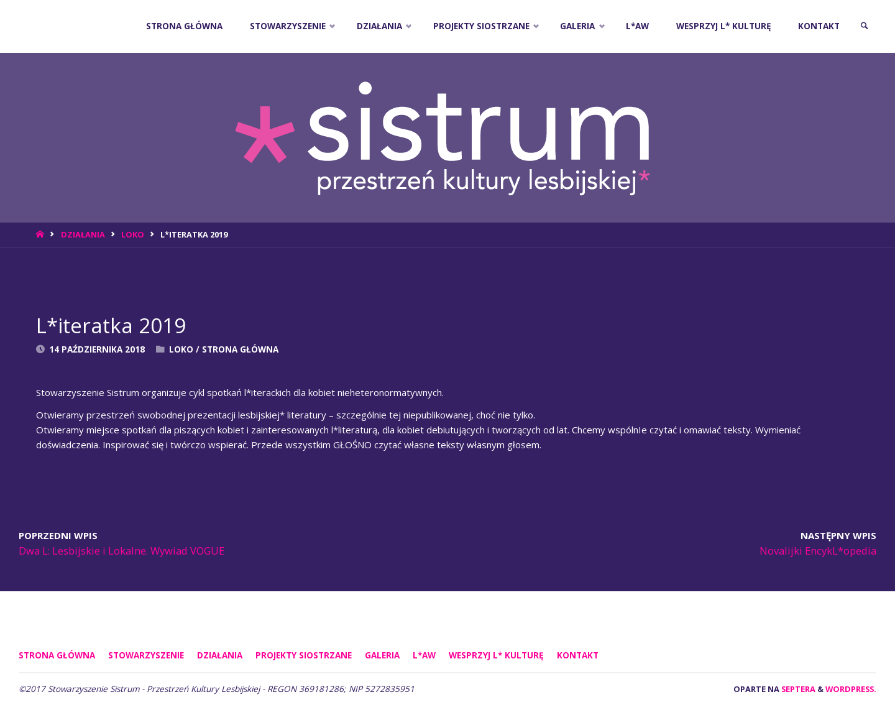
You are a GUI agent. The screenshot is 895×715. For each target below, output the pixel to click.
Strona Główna (240, 349)
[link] (864, 26)
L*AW (424, 655)
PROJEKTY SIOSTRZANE (303, 655)
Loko (132, 234)
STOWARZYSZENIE (146, 655)
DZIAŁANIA (83, 234)
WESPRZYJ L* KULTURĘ (496, 655)
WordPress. (850, 688)
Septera (797, 688)
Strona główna (57, 655)
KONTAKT (578, 655)
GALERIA (382, 655)
